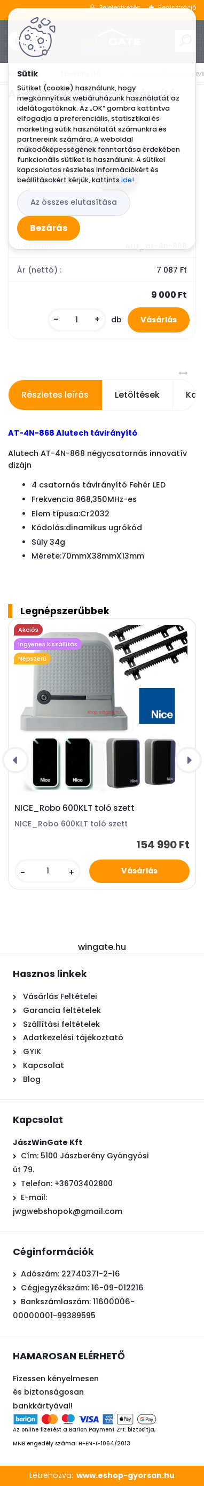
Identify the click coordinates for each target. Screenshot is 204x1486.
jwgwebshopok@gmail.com (67, 1211)
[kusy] (77, 320)
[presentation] (15, 760)
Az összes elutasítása (73, 202)
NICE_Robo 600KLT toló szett (74, 808)
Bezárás (48, 228)
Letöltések (137, 395)
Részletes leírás (55, 395)
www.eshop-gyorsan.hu (125, 1475)
